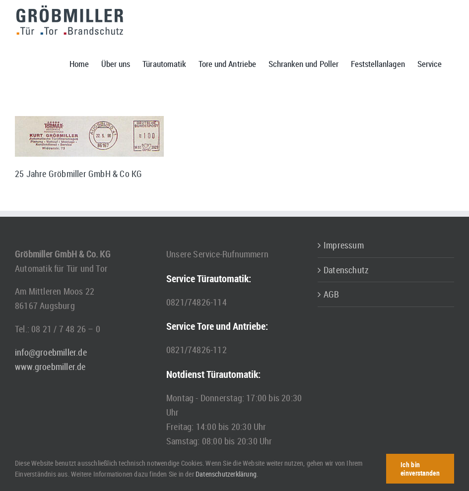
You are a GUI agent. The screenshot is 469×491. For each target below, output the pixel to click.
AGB (331, 294)
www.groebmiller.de (50, 366)
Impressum (344, 245)
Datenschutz (346, 270)
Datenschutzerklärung (226, 474)
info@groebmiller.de (51, 352)
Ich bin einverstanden (420, 469)
